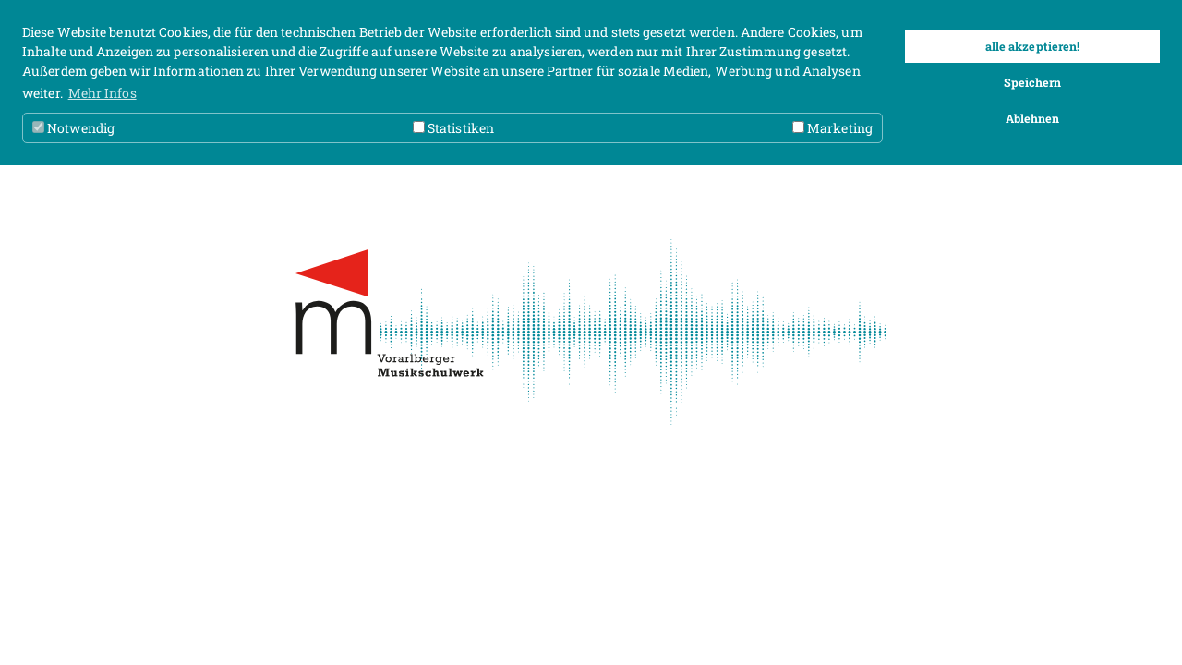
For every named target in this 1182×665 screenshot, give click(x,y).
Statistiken (453, 128)
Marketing (832, 128)
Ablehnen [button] (1033, 118)
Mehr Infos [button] (102, 93)
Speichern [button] (1033, 82)
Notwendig (73, 128)
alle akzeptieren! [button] (1032, 46)
